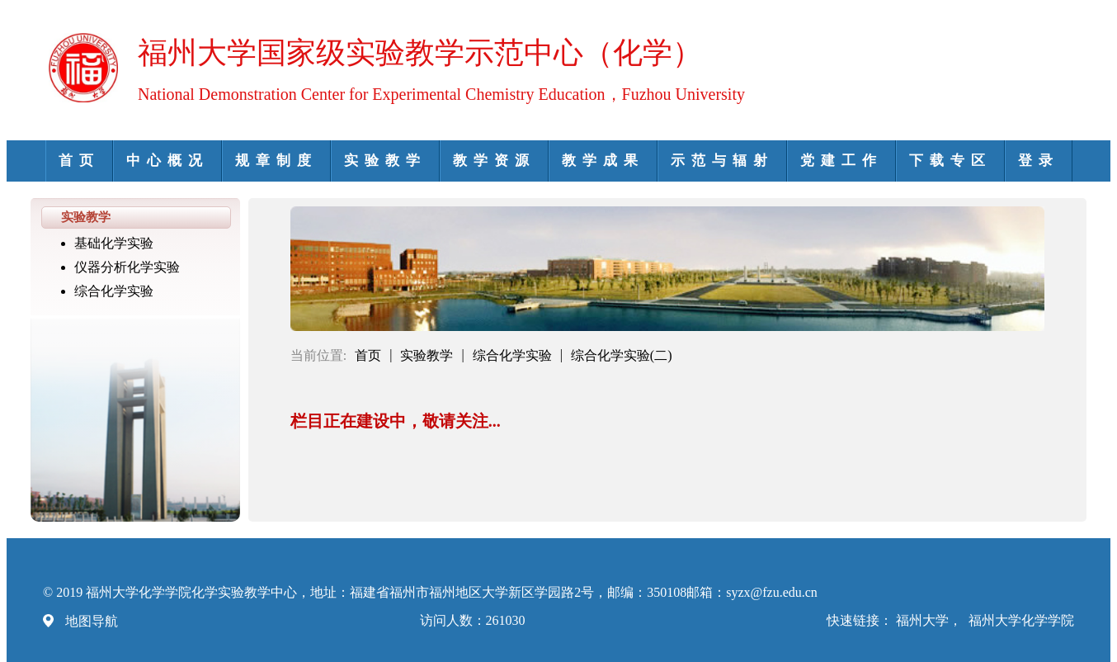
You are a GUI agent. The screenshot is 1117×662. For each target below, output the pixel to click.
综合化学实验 (113, 291)
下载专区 (950, 160)
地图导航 (91, 621)
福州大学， (930, 620)
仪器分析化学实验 (127, 267)
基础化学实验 (113, 243)
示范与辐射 (722, 160)
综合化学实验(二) (621, 355)
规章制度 (276, 160)
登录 (1038, 160)
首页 (79, 160)
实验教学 (385, 160)
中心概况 (167, 160)
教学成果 (603, 160)
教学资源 (494, 160)
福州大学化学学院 (1021, 620)
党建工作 (841, 160)
